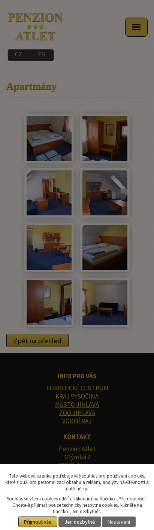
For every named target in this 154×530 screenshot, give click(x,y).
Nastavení (119, 521)
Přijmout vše (38, 521)
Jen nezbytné (79, 521)
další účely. (77, 488)
